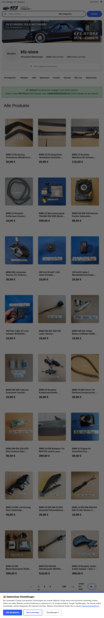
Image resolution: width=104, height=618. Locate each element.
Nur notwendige (32, 612)
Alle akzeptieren (12, 612)
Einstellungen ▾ (53, 612)
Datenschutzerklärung (90, 606)
